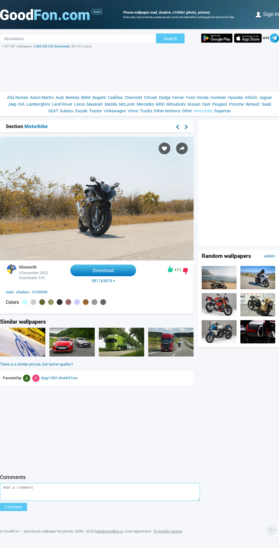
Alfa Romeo (17, 97)
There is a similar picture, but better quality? (36, 364)
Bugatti (99, 97)
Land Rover (62, 104)
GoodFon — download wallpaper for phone (38, 533)
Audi (60, 97)
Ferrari (178, 97)
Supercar (222, 110)
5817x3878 (103, 281)
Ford (190, 97)
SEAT (53, 110)
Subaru (66, 110)
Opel (206, 104)
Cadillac (115, 97)
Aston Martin (42, 97)
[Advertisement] (139, 70)
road (9, 292)
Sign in (267, 13)
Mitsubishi (176, 104)
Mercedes (145, 104)
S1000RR (40, 292)
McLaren (127, 104)
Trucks (146, 110)
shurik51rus (68, 377)
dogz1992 (49, 377)
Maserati (95, 104)
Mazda (111, 104)
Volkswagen (114, 110)
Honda (202, 97)
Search (170, 38)
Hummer (218, 97)
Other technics (167, 110)
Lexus (79, 104)
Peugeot (219, 104)
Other (187, 110)
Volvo (133, 110)
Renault (253, 104)
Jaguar (265, 97)
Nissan (193, 104)
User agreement (138, 533)
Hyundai (235, 97)
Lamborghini (38, 104)
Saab (266, 104)
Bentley (72, 97)
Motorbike (203, 110)
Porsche (236, 104)
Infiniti (251, 97)
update (269, 256)
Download (103, 270)
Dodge (165, 97)
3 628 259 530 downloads (51, 46)
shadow (22, 292)
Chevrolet (133, 97)
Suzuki (81, 110)
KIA (21, 104)
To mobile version (167, 533)
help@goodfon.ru (109, 533)
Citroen (150, 97)
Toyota (95, 110)
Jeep (12, 104)
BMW (86, 97)
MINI (160, 104)
